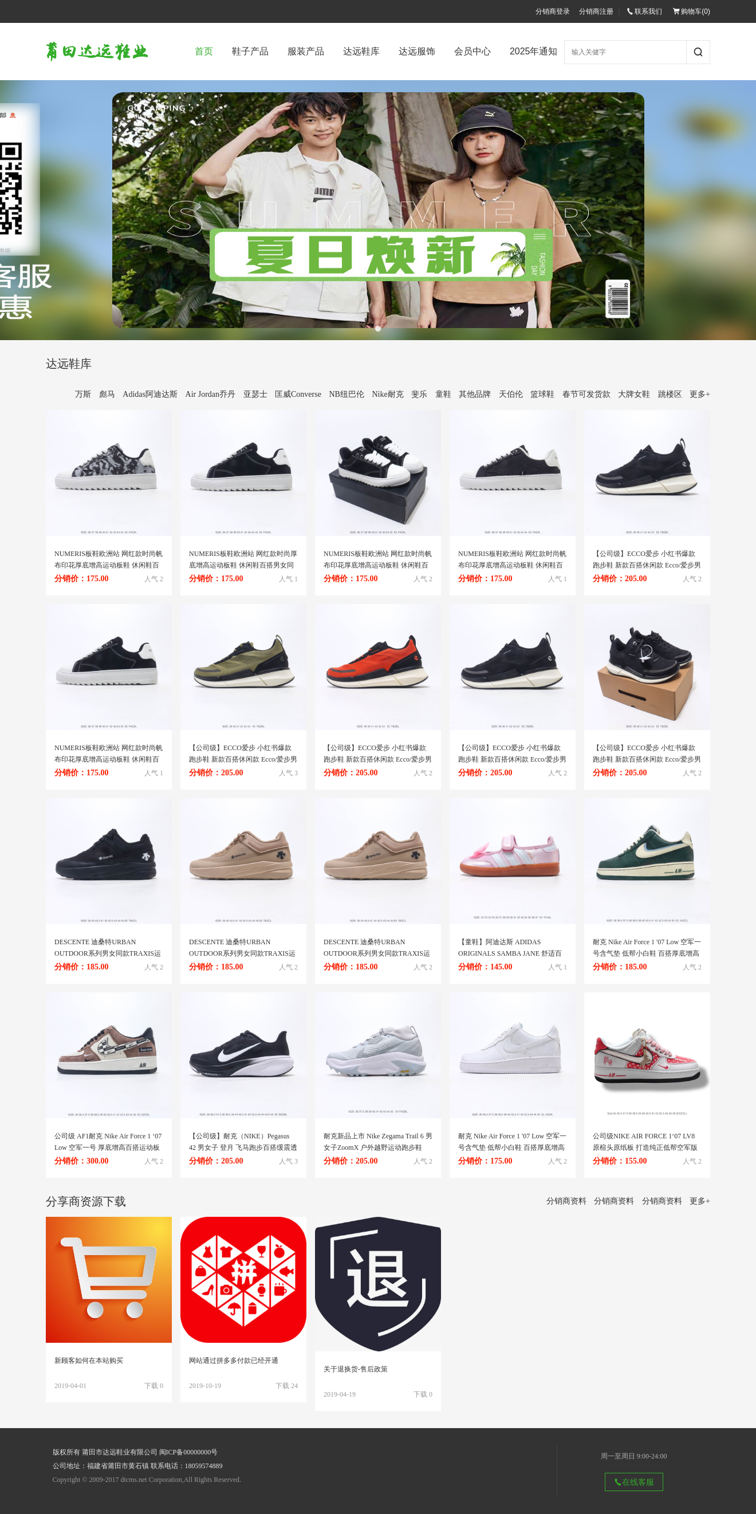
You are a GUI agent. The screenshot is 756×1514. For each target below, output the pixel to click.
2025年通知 (534, 51)
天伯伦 (511, 394)
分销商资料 (566, 1201)
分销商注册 (596, 11)
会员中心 (472, 51)
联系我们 (644, 11)
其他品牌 (475, 394)
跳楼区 (670, 394)
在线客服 (634, 1482)
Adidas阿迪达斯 (150, 394)
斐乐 (419, 394)
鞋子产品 (250, 51)
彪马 (107, 394)
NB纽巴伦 (346, 394)
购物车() (691, 11)
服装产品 (306, 51)
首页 (204, 51)
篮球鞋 (542, 394)
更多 (700, 394)
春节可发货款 (586, 394)
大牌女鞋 (634, 394)
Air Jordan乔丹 (211, 394)
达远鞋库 (361, 51)
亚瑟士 (255, 394)
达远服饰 (417, 51)
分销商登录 (553, 11)
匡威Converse (298, 394)
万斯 (83, 394)
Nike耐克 (387, 394)
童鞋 (443, 394)
